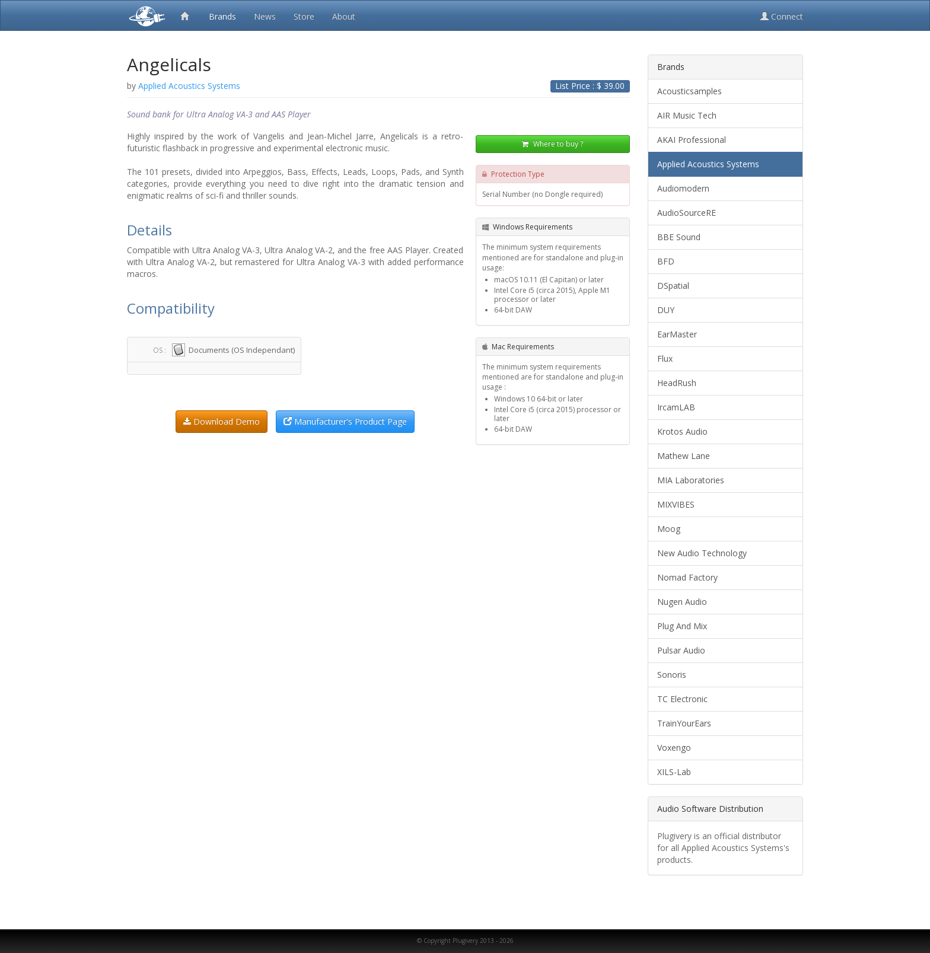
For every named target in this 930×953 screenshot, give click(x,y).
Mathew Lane (683, 455)
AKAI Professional (691, 139)
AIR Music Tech (686, 115)
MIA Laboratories (690, 480)
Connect (781, 16)
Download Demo (221, 421)
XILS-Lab (674, 771)
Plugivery (144, 15)
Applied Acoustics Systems (708, 164)
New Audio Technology (702, 553)
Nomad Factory (687, 577)
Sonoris (671, 674)
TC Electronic (682, 699)
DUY (665, 309)
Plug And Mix (682, 626)
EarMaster (677, 334)
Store (304, 16)
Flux (665, 358)
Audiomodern (683, 188)
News (265, 16)
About (343, 16)
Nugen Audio (682, 601)
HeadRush (676, 382)
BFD (665, 261)
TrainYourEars (684, 723)
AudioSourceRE (686, 212)
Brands (222, 16)
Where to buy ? (552, 145)
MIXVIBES (676, 504)
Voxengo (674, 747)
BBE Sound (678, 237)
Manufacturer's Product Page (345, 421)
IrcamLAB (676, 407)
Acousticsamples (689, 91)
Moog (668, 528)
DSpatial (673, 285)
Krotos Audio (682, 431)
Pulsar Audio (681, 650)
